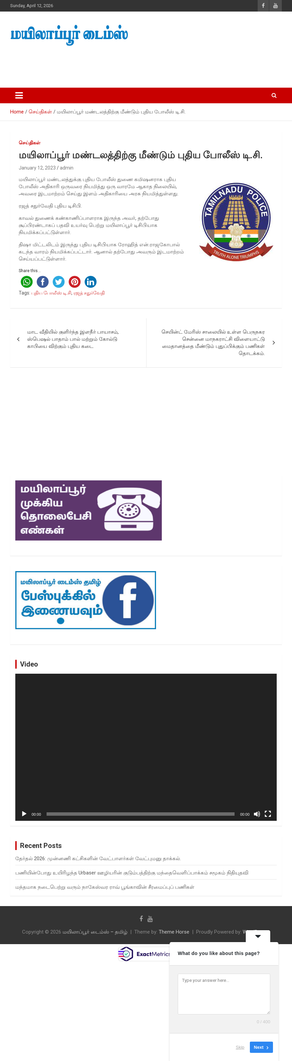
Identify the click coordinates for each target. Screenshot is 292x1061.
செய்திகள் (29, 142)
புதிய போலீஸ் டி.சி (51, 293)
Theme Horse (174, 932)
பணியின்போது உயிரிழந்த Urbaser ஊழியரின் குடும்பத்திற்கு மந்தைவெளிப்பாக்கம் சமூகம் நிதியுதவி (131, 873)
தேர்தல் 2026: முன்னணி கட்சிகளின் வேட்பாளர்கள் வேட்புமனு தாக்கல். (98, 858)
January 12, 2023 (37, 168)
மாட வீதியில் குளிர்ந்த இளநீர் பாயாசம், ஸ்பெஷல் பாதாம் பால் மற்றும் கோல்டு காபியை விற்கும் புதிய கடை (73, 339)
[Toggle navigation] (19, 95)
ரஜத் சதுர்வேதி (89, 293)
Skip (240, 1047)
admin (66, 168)
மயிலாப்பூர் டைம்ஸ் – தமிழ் (95, 932)
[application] (146, 747)
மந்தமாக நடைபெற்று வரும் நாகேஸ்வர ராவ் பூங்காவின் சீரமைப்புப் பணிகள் (104, 887)
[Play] (24, 814)
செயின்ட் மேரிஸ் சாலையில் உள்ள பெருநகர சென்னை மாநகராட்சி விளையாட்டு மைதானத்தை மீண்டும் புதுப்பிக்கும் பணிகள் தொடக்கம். (213, 342)
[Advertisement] (129, 65)
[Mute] (257, 814)
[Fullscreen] (267, 814)
